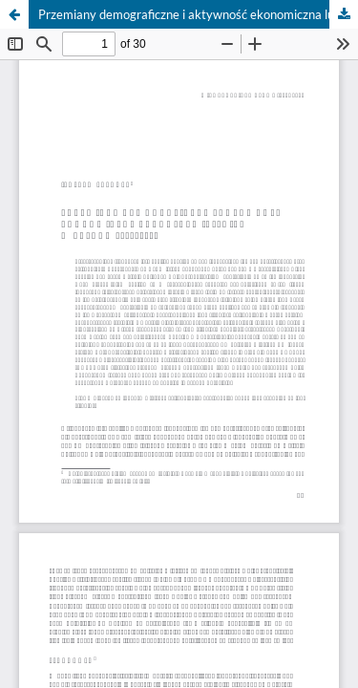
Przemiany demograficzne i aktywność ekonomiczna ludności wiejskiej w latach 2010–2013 (198, 14)
